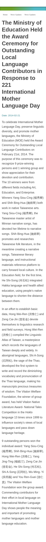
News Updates (16, 15)
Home (5, 15)
